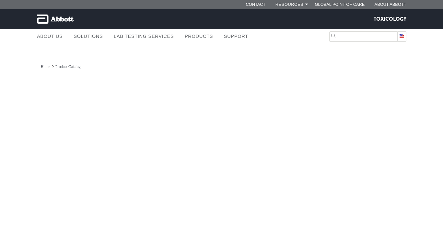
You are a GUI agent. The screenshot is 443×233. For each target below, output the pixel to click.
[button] (333, 35)
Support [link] (236, 36)
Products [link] (199, 36)
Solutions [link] (88, 36)
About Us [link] (50, 36)
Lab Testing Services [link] (144, 36)
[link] (46, 66)
